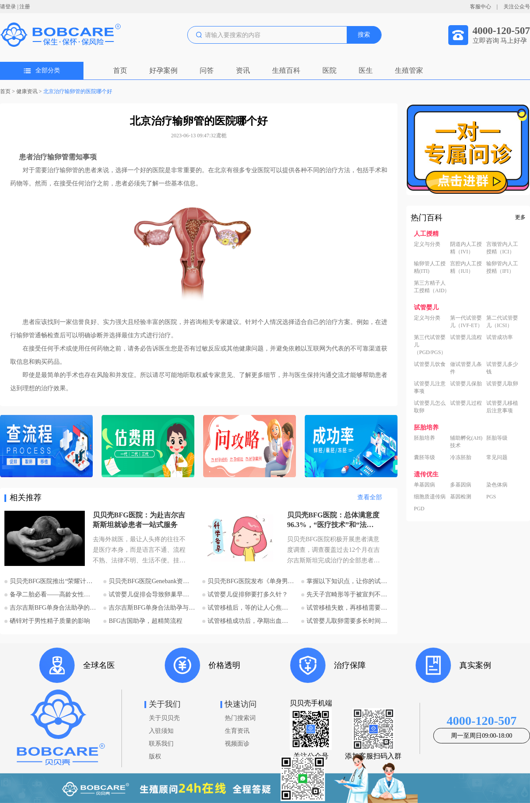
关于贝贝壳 (164, 718)
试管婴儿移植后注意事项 (502, 407)
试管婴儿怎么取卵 (430, 407)
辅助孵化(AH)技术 (466, 442)
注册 (24, 7)
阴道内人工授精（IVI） (466, 248)
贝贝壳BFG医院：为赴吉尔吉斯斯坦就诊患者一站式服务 (139, 519)
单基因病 (424, 485)
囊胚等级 (424, 457)
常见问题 (496, 457)
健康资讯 (27, 91)
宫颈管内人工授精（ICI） (502, 248)
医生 (366, 70)
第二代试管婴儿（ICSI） (502, 321)
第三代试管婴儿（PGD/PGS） (430, 344)
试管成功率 (499, 337)
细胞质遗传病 (430, 497)
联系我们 (161, 743)
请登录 (8, 7)
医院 (329, 70)
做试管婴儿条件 (466, 368)
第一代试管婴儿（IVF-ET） (466, 321)
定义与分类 (427, 244)
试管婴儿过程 (466, 403)
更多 (520, 217)
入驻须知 (161, 731)
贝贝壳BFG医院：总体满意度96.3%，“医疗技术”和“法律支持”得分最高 (333, 520)
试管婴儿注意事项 (430, 387)
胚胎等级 (496, 438)
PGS (491, 497)
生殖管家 (409, 70)
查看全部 (369, 497)
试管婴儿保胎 (466, 384)
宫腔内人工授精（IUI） (466, 267)
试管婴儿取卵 (502, 384)
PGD (419, 508)
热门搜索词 (240, 718)
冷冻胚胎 (460, 457)
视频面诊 (237, 743)
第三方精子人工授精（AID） (432, 287)
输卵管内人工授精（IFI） (502, 267)
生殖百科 (286, 70)
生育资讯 (237, 731)
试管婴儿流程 (466, 337)
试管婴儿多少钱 (502, 368)
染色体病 (496, 485)
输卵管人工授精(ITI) (430, 267)
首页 (120, 70)
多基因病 (460, 485)
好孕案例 (163, 70)
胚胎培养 (424, 438)
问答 (207, 70)
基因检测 (460, 497)
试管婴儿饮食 (430, 364)
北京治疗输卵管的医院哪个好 (77, 91)
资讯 (243, 70)
